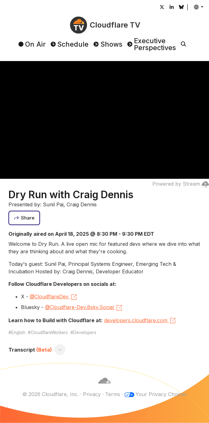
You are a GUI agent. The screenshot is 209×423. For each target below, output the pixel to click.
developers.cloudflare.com (140, 320)
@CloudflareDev (54, 297)
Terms (112, 394)
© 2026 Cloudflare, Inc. (50, 394)
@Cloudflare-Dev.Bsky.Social (84, 308)
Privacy (92, 394)
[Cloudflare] (104, 387)
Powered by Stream (180, 184)
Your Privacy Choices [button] (161, 394)
